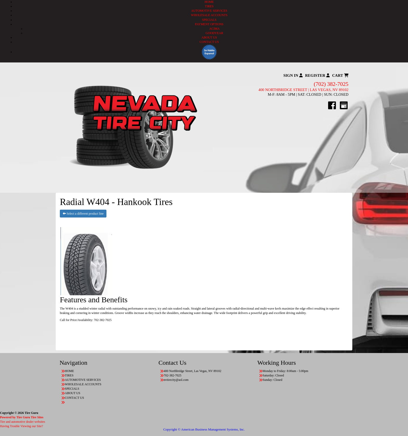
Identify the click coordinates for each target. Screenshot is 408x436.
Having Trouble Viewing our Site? (21, 426)
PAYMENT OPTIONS (209, 24)
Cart (340, 75)
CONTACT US (209, 42)
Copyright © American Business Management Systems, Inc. (204, 429)
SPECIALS (209, 20)
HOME (209, 2)
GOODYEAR (214, 33)
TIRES (209, 6)
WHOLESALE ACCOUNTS (209, 15)
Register (317, 75)
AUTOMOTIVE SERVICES (209, 10)
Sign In (293, 75)
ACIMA (214, 28)
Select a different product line (83, 213)
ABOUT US (209, 37)
